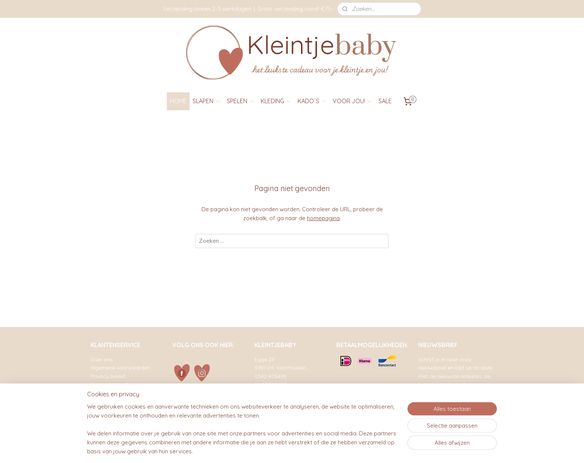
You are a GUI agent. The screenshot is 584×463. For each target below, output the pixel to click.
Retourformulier (109, 401)
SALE (385, 101)
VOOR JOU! (352, 101)
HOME (178, 101)
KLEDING (276, 101)
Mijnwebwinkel (374, 449)
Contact (100, 409)
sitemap (272, 449)
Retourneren (106, 392)
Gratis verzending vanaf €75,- (295, 8)
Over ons (102, 359)
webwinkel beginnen (312, 449)
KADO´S (312, 101)
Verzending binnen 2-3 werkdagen (207, 8)
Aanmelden (438, 410)
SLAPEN (207, 101)
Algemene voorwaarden (120, 367)
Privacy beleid (108, 376)
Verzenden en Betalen (117, 384)
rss (286, 449)
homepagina (323, 218)
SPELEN (241, 101)
